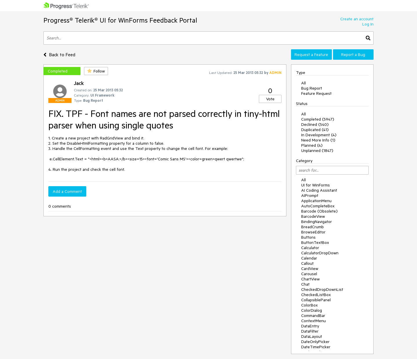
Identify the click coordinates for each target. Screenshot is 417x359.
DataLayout (311, 336)
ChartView (310, 279)
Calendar (309, 258)
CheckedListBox (316, 294)
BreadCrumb (312, 226)
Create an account (357, 18)
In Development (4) (318, 134)
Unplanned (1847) (317, 150)
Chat (305, 284)
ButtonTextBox (315, 242)
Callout (307, 263)
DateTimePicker (315, 346)
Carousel (309, 273)
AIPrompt (309, 195)
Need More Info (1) (318, 140)
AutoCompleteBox (317, 205)
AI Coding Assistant (319, 190)
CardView (309, 268)
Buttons (308, 237)
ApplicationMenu (316, 200)
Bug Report (311, 88)
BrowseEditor (313, 232)
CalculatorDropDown (320, 252)
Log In (368, 24)
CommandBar (313, 315)
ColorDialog (311, 310)
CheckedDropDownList (322, 289)
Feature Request (316, 93)
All (303, 83)
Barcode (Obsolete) (319, 211)
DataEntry (310, 326)
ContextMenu (313, 320)
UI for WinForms (315, 185)
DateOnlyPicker (315, 341)
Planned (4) (312, 145)
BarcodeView (313, 216)
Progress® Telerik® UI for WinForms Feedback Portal (120, 20)
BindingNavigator (316, 221)
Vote (270, 98)
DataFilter (310, 331)
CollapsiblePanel (316, 299)
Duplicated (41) (315, 129)
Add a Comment (67, 191)
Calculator (310, 247)
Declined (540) (315, 124)
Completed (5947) (317, 119)
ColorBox (309, 305)
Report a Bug (353, 54)
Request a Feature (311, 54)
